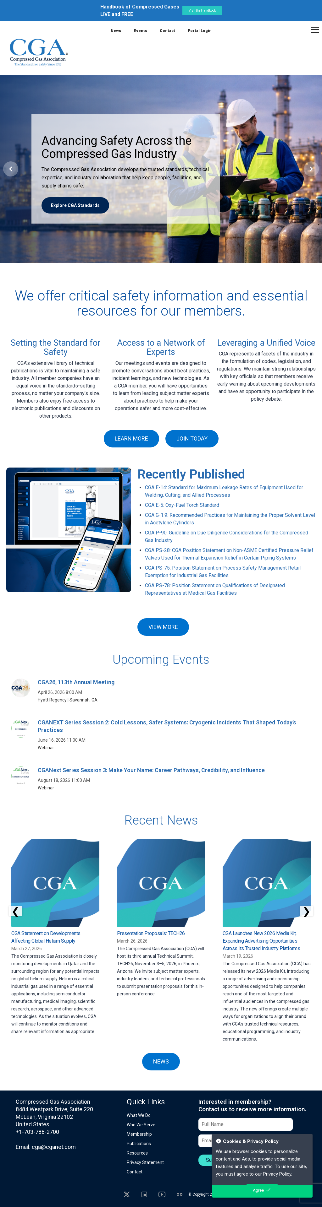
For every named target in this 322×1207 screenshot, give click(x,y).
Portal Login (200, 31)
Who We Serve (141, 1124)
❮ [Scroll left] (15, 911)
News (116, 31)
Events (140, 31)
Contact (167, 31)
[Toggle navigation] (315, 29)
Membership (139, 1134)
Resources (137, 1153)
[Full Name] (245, 1124)
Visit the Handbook (202, 10)
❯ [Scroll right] (306, 911)
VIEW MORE (163, 627)
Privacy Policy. (277, 1174)
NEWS (161, 1061)
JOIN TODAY (192, 438)
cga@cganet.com (54, 1147)
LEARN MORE (131, 438)
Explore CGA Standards (75, 205)
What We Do (139, 1115)
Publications (139, 1143)
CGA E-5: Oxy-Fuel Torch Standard (182, 505)
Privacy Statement (145, 1162)
